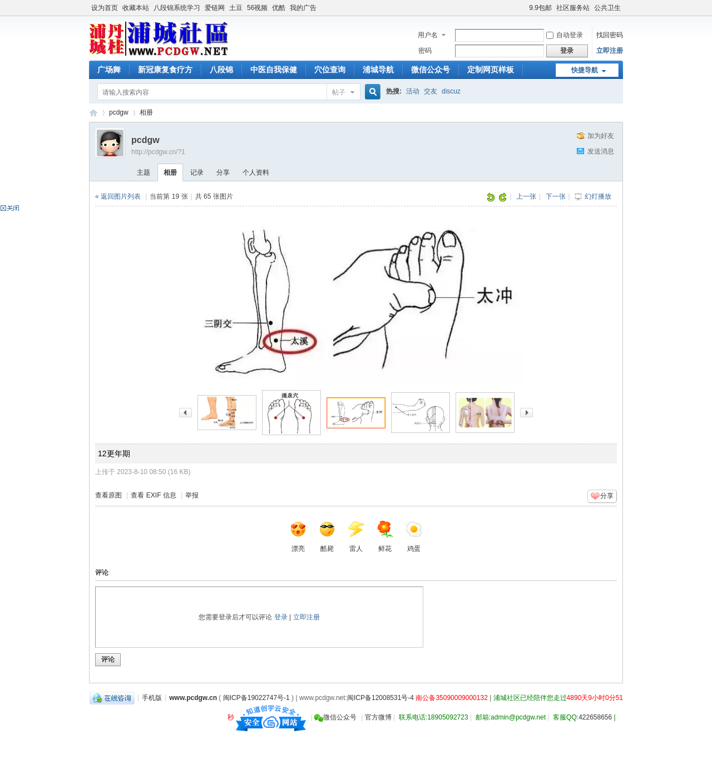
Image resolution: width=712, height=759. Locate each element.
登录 (281, 617)
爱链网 (215, 8)
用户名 (428, 35)
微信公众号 (430, 69)
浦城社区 (93, 113)
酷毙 (327, 536)
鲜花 (385, 536)
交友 (430, 91)
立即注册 (609, 51)
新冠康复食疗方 (165, 69)
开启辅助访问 (524, 8)
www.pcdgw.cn (193, 697)
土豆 (236, 8)
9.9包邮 (540, 8)
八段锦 (221, 69)
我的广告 (303, 8)
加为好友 (600, 136)
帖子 (338, 92)
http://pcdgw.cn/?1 (158, 152)
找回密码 (609, 35)
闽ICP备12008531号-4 (380, 697)
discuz (451, 91)
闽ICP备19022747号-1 (256, 697)
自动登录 (564, 35)
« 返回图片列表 (118, 196)
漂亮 (298, 536)
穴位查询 (329, 69)
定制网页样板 (490, 69)
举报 (192, 495)
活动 (412, 91)
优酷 (278, 8)
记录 (197, 172)
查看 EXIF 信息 (153, 495)
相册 (146, 112)
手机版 (152, 697)
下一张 (556, 196)
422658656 (595, 717)
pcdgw (118, 112)
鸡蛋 (414, 536)
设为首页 (104, 8)
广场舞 (109, 69)
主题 (143, 172)
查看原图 (108, 495)
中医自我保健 (273, 69)
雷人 (356, 536)
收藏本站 (135, 8)
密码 (425, 51)
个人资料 (256, 172)
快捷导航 (584, 70)
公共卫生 (607, 8)
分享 (223, 172)
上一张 (526, 196)
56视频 (257, 8)
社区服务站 (573, 8)
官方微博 (378, 717)
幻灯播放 (598, 196)
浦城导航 (378, 69)
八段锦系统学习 (177, 8)
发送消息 (600, 151)
